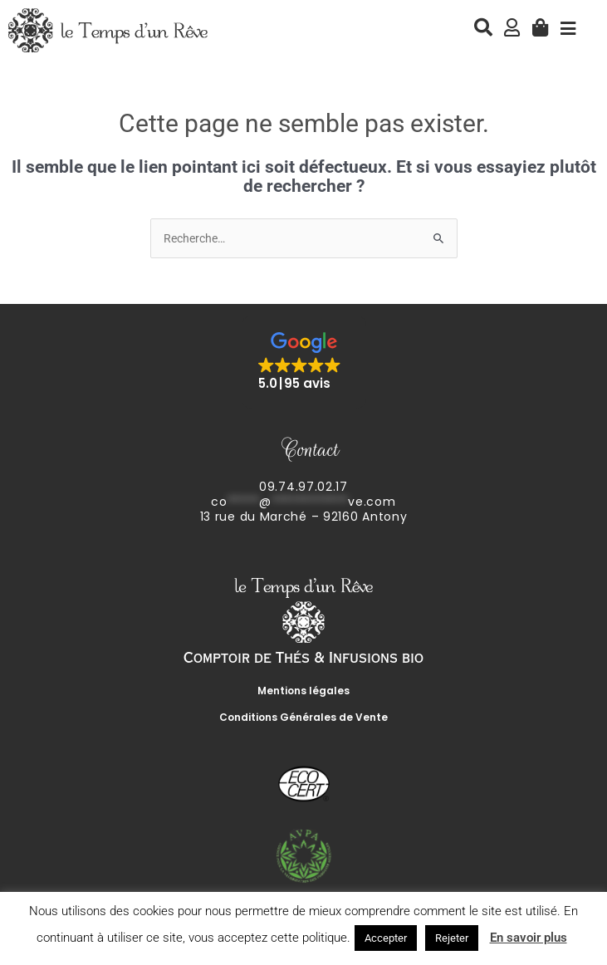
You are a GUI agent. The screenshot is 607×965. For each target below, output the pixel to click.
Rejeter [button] (451, 938)
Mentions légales (303, 690)
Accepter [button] (386, 938)
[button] (304, 362)
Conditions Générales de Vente (303, 717)
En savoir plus (528, 937)
